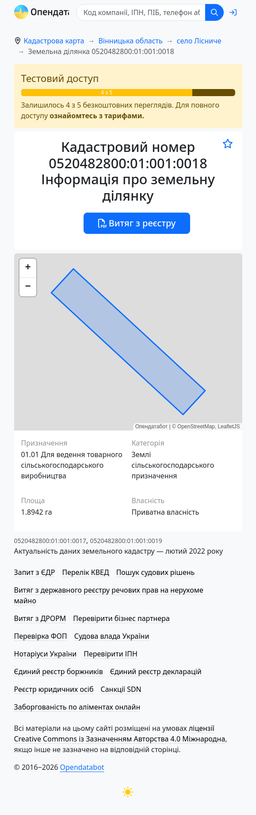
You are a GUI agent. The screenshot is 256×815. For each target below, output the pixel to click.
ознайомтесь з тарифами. (97, 115)
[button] (27, 268)
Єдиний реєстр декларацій (156, 671)
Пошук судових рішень (155, 572)
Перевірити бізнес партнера (121, 618)
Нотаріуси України (45, 654)
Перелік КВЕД (85, 572)
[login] (233, 12)
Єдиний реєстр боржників (58, 671)
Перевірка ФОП (40, 636)
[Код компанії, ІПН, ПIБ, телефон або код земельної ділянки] (143, 12)
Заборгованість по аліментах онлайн (77, 707)
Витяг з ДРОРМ (40, 618)
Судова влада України (111, 636)
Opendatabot (82, 767)
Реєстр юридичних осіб (54, 689)
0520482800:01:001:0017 (50, 540)
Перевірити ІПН (111, 654)
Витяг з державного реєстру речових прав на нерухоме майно (108, 595)
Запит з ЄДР (34, 572)
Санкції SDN (120, 689)
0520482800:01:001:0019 (126, 540)
